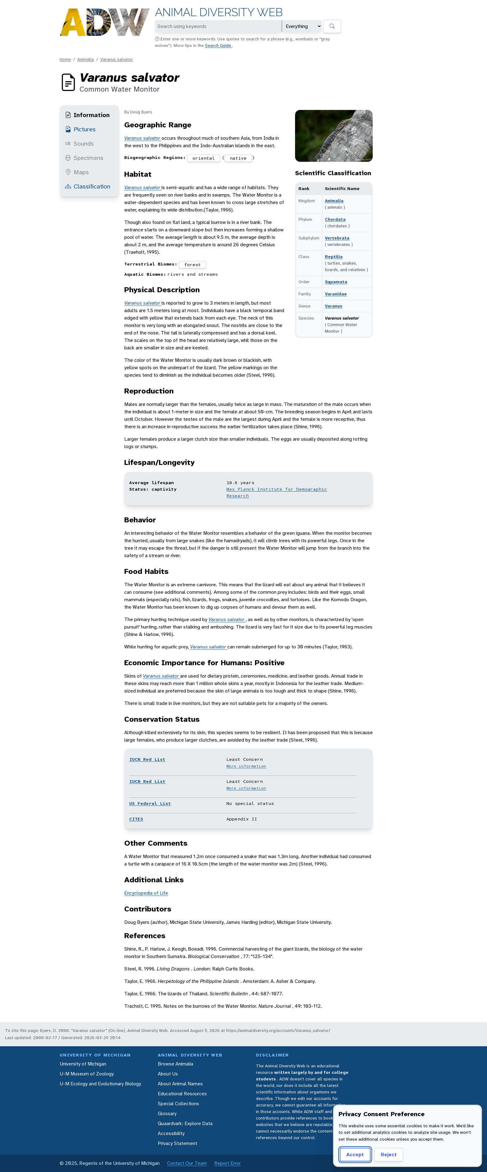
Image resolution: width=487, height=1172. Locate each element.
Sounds (79, 143)
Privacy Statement (177, 1143)
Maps (77, 172)
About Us (168, 1073)
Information (87, 115)
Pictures (80, 129)
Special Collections (178, 1103)
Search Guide (218, 45)
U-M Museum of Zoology (87, 1073)
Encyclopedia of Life (146, 893)
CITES (136, 819)
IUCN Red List (147, 759)
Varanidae (336, 294)
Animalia (85, 59)
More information (246, 766)
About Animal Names (180, 1083)
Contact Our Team (187, 1163)
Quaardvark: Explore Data (185, 1123)
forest (192, 264)
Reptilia (334, 256)
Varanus (333, 306)
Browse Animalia (175, 1064)
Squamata (336, 281)
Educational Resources (182, 1093)
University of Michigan (83, 1064)
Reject (389, 1154)
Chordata (335, 219)
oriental (204, 158)
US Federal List (150, 803)
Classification (87, 186)
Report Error (227, 1163)
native (238, 158)
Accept (355, 1154)
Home (65, 59)
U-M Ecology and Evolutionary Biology (100, 1083)
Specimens (84, 157)
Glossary (167, 1113)
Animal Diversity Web (219, 12)
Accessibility (171, 1133)
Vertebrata (337, 238)
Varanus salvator (116, 59)
